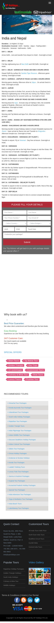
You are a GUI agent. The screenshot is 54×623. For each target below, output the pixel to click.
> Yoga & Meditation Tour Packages (20, 499)
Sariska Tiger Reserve (29, 73)
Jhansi (4, 131)
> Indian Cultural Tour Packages (18, 444)
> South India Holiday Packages (18, 417)
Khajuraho (41, 131)
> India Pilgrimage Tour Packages (19, 430)
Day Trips (33, 365)
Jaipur (34, 82)
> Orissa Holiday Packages (17, 453)
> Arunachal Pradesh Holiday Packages (21, 485)
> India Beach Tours (14, 504)
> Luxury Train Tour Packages (18, 472)
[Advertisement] (26, 282)
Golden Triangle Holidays (12, 573)
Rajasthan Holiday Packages (13, 569)
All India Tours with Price (37, 531)
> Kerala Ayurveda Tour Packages (19, 408)
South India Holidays (10, 577)
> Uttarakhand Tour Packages (18, 412)
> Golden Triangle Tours (15, 426)
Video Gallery (36, 562)
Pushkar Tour (32, 379)
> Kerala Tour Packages (15, 462)
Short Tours (13, 361)
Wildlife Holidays (9, 585)
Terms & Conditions (11, 595)
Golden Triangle (15, 365)
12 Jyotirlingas (15, 370)
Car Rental (33, 595)
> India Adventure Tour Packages (19, 494)
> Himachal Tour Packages (16, 403)
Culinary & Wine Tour (18, 375)
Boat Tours (38, 375)
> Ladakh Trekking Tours (16, 467)
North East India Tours (37, 535)
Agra (16, 103)
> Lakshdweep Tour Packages (18, 508)
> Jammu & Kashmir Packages (18, 476)
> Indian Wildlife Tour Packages (18, 435)
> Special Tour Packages (16, 490)
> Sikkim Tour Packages (16, 449)
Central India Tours (35, 547)
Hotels (24, 595)
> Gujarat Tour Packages (16, 481)
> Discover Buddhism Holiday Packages (21, 440)
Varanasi (23, 140)
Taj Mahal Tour (31, 361)
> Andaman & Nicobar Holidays (18, 458)
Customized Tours (35, 370)
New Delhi (25, 64)
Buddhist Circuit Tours (36, 539)
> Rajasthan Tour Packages (17, 421)
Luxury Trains (14, 379)
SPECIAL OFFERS (12, 352)
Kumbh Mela (33, 543)
